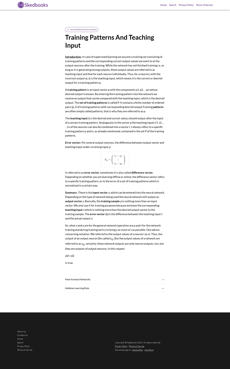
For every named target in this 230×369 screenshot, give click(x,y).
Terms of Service (204, 4)
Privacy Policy (186, 4)
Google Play (137, 350)
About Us (21, 331)
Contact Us (22, 335)
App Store (149, 350)
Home (163, 4)
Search (172, 4)
